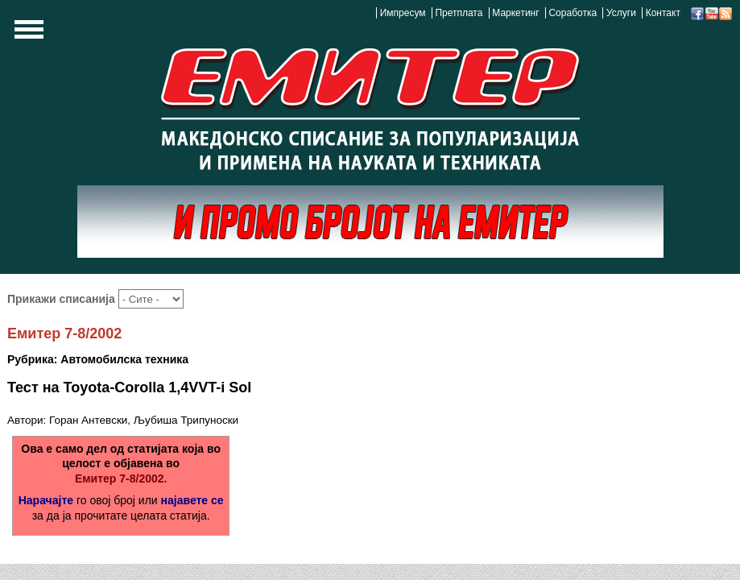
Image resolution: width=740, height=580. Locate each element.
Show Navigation (26, 33)
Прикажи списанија (62, 298)
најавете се (192, 500)
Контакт (663, 13)
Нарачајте (46, 500)
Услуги (621, 13)
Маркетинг (515, 13)
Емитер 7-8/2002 (64, 333)
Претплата (458, 13)
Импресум (403, 13)
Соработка (572, 13)
